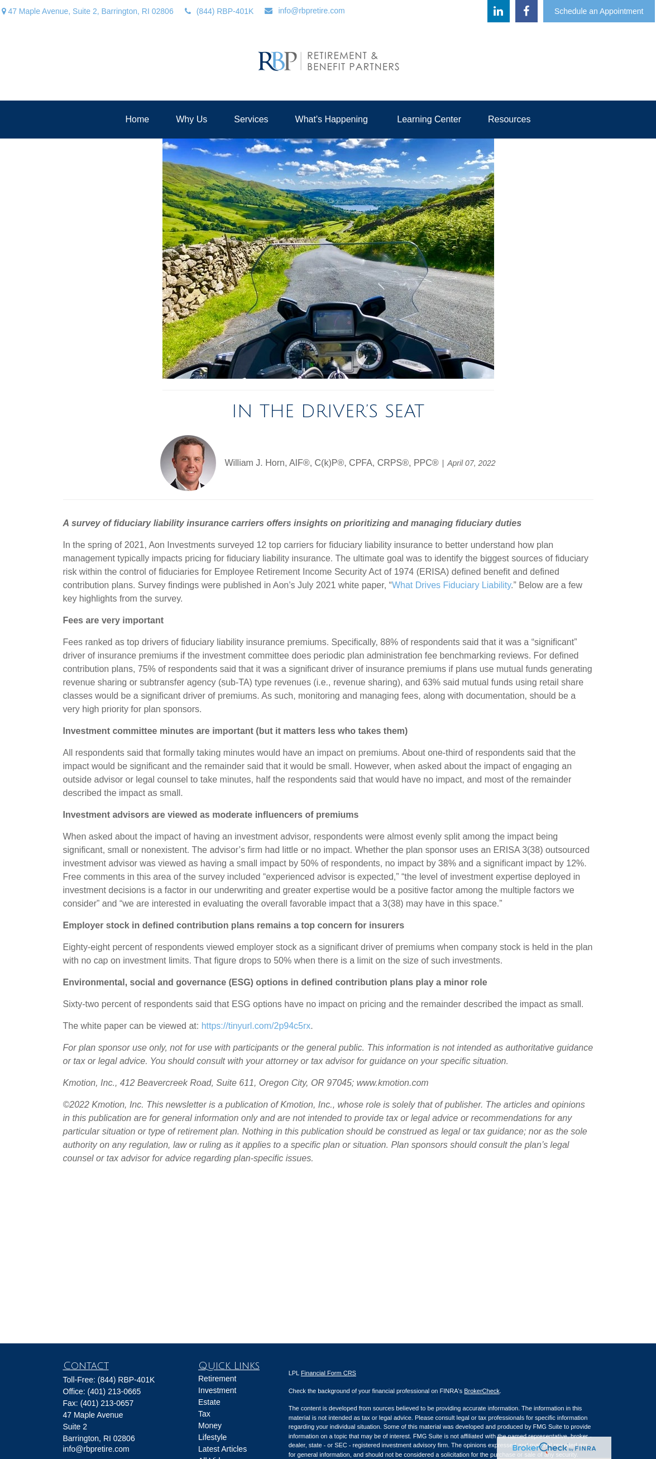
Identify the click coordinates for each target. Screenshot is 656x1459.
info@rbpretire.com (304, 10)
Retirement (217, 1378)
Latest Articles (222, 1448)
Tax (204, 1413)
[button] (137, 119)
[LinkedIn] (498, 11)
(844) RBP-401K (219, 11)
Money (210, 1425)
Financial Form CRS (328, 1373)
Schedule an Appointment (599, 11)
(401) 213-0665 (114, 1391)
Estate (209, 1402)
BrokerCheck (482, 1391)
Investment (217, 1390)
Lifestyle (212, 1437)
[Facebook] (526, 11)
